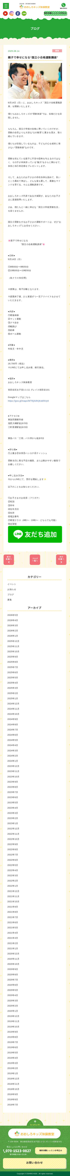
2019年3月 (12, 1063)
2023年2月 (12, 818)
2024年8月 (12, 724)
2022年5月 (12, 865)
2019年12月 (13, 1016)
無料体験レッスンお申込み (55, 13)
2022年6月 (12, 860)
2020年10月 (13, 964)
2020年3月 (12, 1000)
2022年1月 (12, 886)
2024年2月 (12, 755)
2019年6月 (12, 1047)
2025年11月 (13, 646)
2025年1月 (12, 698)
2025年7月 (12, 667)
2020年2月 (12, 1005)
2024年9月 (12, 719)
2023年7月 (12, 792)
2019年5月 (12, 1052)
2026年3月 (12, 625)
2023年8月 (12, 787)
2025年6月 (12, 672)
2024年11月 (13, 709)
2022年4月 (12, 870)
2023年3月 (12, 813)
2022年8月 (12, 849)
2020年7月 (12, 979)
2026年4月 (12, 620)
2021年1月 (12, 948)
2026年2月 (12, 630)
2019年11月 (13, 1021)
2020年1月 (12, 1011)
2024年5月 (12, 740)
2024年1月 (12, 761)
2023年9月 (12, 781)
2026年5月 (12, 615)
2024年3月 (12, 750)
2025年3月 (12, 688)
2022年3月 (12, 875)
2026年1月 (12, 636)
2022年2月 (12, 880)
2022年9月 (12, 844)
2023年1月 (12, 823)
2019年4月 (12, 1058)
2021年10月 (13, 901)
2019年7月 (12, 1042)
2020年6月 (12, 985)
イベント (11, 584)
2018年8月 (12, 1099)
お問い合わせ (34, 1162)
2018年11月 (13, 1084)
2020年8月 (12, 974)
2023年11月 (13, 771)
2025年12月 (13, 641)
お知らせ (11, 589)
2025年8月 (12, 662)
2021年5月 (12, 927)
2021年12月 (13, 891)
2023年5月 (12, 802)
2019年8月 (12, 1037)
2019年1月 (12, 1073)
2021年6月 (12, 922)
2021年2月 (12, 943)
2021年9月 (12, 907)
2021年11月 (13, 896)
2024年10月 (13, 714)
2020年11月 (13, 959)
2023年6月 (12, 797)
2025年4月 (12, 683)
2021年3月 (12, 938)
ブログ (10, 594)
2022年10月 (13, 839)
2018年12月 (13, 1078)
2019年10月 (13, 1026)
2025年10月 (13, 651)
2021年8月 (12, 912)
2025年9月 (12, 657)
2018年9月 (12, 1094)
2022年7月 (12, 854)
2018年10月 (13, 1089)
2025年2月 (12, 693)
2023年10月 (13, 776)
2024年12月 (13, 703)
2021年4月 (12, 933)
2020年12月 (13, 953)
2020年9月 (12, 969)
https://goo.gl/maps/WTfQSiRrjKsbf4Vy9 (28, 401)
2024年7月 (12, 729)
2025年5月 (12, 677)
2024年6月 (12, 735)
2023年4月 (12, 808)
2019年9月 (12, 1031)
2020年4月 (12, 995)
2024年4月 (12, 745)
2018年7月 (12, 1104)
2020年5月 (12, 990)
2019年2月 (12, 1068)
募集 (9, 600)
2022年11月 (13, 834)
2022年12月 (13, 828)
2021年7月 (12, 917)
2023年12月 (13, 766)
